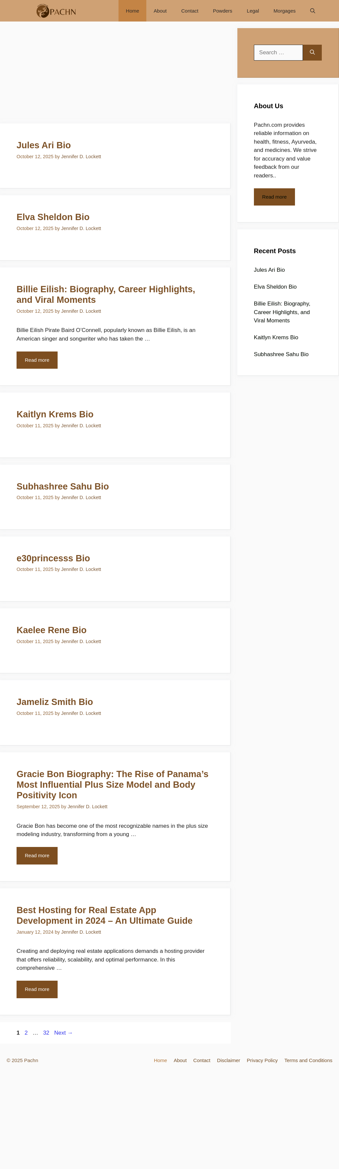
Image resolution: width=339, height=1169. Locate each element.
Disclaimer (228, 1060)
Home (132, 11)
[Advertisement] (115, 74)
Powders (222, 11)
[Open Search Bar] (312, 11)
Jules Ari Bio (44, 145)
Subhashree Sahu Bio (63, 486)
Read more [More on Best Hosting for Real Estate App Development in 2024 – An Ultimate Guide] (37, 989)
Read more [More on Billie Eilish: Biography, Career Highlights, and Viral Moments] (37, 360)
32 (47, 1033)
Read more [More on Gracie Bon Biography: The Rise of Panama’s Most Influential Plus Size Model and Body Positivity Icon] (37, 855)
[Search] (312, 53)
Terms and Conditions (308, 1060)
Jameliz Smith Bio (55, 702)
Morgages (284, 11)
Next (63, 1033)
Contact (190, 11)
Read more (274, 197)
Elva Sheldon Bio (53, 217)
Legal (253, 11)
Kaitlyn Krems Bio (55, 414)
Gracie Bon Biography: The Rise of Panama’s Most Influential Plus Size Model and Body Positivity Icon (113, 785)
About (160, 11)
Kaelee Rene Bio (52, 630)
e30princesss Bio (53, 558)
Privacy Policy (262, 1060)
